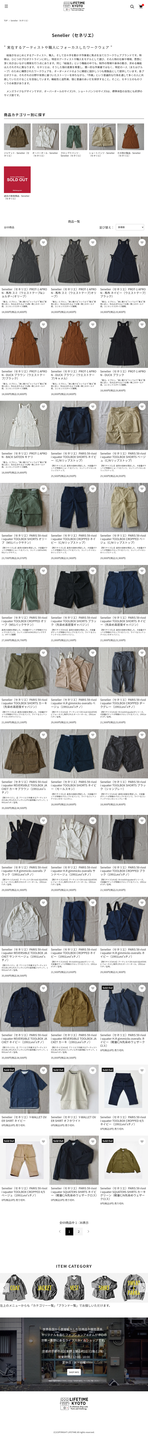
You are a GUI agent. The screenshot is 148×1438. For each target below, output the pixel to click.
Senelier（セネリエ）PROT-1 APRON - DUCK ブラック (123, 373)
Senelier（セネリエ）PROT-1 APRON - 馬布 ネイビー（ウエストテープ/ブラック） (123, 292)
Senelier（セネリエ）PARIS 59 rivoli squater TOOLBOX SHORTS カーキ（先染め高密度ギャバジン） (24, 703)
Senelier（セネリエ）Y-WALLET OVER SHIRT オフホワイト (73, 1119)
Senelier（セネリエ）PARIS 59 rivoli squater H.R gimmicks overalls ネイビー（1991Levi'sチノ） (123, 952)
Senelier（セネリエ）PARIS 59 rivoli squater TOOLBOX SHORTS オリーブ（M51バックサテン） (24, 538)
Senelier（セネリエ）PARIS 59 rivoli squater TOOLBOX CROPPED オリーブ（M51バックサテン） (24, 621)
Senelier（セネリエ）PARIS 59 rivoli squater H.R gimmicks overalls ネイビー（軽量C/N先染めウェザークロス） (123, 1040)
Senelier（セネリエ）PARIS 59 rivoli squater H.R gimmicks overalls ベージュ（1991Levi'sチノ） (74, 703)
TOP (6, 20)
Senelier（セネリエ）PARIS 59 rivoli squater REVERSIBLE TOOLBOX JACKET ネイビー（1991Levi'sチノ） (24, 1038)
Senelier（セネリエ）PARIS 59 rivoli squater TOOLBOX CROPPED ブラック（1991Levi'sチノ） (123, 870)
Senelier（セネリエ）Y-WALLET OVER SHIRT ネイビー (24, 1119)
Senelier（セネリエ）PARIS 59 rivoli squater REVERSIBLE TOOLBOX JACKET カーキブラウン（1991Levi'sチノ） (24, 787)
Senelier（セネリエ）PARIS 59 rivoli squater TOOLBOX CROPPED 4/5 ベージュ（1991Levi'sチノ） (24, 1191)
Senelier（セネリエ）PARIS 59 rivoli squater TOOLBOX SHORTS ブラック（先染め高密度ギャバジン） (74, 621)
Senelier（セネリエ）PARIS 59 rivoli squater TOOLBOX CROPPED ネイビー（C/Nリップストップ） (74, 538)
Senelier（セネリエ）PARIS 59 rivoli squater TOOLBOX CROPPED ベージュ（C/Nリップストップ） (123, 538)
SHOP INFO (74, 1372)
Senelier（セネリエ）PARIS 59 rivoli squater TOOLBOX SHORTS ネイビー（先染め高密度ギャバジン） (123, 621)
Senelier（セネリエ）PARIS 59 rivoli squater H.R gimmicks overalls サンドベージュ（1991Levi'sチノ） (74, 870)
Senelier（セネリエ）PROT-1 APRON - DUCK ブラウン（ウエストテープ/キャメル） (73, 374)
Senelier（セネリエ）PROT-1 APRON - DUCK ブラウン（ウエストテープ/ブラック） (24, 374)
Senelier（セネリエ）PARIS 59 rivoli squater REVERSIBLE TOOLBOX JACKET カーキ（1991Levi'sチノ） (74, 1038)
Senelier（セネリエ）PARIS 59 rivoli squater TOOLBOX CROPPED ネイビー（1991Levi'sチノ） (74, 952)
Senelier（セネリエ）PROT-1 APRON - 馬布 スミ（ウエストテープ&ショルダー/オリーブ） (24, 292)
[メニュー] (6, 6)
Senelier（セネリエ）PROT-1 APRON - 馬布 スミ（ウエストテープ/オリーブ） (73, 292)
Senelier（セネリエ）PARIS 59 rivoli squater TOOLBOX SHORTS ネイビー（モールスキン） (74, 785)
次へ (88, 1231)
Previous (4, 1287)
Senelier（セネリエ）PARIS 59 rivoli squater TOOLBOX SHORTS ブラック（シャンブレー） (123, 785)
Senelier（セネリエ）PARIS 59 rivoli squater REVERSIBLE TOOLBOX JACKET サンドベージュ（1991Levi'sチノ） (24, 954)
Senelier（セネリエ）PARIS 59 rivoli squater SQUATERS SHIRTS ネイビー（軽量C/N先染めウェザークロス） (74, 1191)
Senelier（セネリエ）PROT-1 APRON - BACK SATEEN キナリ (24, 455)
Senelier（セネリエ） (20, 20)
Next (143, 1287)
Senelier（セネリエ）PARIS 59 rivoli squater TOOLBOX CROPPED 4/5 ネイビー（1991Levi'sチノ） (123, 1120)
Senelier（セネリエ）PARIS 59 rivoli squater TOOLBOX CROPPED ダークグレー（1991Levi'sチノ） (123, 703)
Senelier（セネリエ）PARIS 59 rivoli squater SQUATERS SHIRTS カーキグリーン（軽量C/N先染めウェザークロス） (123, 1193)
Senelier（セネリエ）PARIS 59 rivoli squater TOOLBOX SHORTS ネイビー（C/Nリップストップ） (74, 456)
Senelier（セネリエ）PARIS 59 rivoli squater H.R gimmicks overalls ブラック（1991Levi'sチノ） (24, 870)
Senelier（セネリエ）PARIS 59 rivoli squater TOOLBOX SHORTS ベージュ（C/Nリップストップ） (123, 456)
